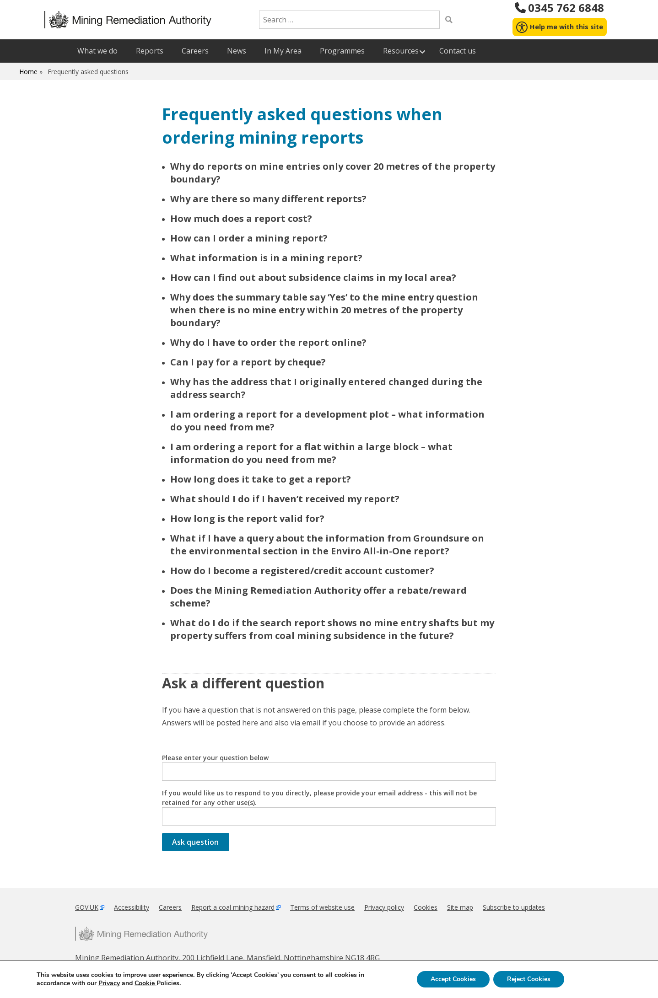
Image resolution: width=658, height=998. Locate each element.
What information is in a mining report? (266, 258)
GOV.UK (86, 907)
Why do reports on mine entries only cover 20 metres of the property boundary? (332, 172)
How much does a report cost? (241, 218)
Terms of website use (322, 907)
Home (28, 71)
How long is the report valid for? (247, 518)
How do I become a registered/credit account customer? (302, 570)
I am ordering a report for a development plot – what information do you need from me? (327, 420)
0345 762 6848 (559, 7)
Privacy (109, 983)
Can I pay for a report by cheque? (248, 362)
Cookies (425, 907)
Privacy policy (384, 907)
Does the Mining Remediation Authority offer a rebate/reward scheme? (318, 596)
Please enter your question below (329, 767)
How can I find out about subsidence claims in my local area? (313, 277)
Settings (594, 979)
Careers (170, 907)
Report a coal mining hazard (233, 907)
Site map (460, 907)
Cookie (145, 983)
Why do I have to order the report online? (268, 342)
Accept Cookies (453, 979)
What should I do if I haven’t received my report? (284, 499)
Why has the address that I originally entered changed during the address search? (326, 388)
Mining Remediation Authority (141, 933)
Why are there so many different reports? (268, 199)
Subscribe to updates (514, 907)
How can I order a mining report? (249, 238)
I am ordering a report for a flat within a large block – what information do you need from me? (311, 453)
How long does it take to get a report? (260, 479)
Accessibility (131, 907)
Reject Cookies (528, 979)
